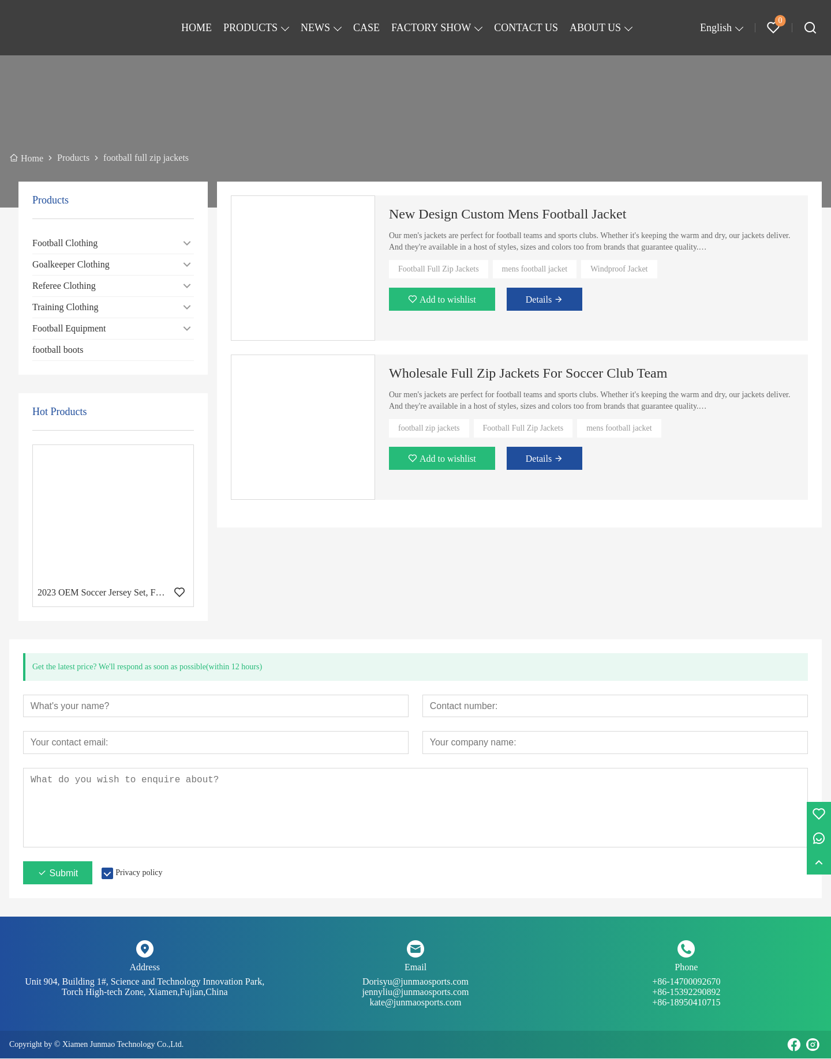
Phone (686, 968)
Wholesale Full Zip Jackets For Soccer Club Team (528, 372)
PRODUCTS (250, 27)
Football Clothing (65, 243)
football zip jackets (429, 428)
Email (415, 968)
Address (144, 968)
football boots (57, 350)
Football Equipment (69, 328)
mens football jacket (535, 269)
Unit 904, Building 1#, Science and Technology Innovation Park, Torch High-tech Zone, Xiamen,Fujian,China (144, 987)
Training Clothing (65, 307)
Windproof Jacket (618, 269)
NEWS (315, 27)
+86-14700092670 (686, 987)
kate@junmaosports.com (415, 1003)
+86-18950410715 (686, 1003)
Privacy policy (138, 873)
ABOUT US (595, 27)
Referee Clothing (64, 286)
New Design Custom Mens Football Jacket (507, 213)
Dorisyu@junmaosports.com (415, 987)
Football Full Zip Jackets (438, 269)
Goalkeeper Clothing (71, 264)
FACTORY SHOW (431, 27)
